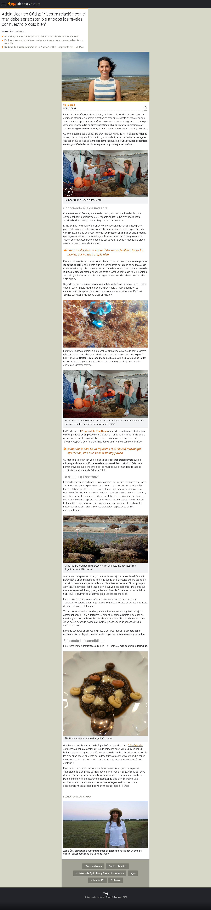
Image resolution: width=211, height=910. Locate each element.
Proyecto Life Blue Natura (94, 431)
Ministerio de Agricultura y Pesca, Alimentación (99, 873)
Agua (133, 873)
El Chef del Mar (135, 745)
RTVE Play (78, 47)
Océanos (115, 880)
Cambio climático (117, 866)
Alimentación (97, 880)
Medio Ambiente (93, 866)
